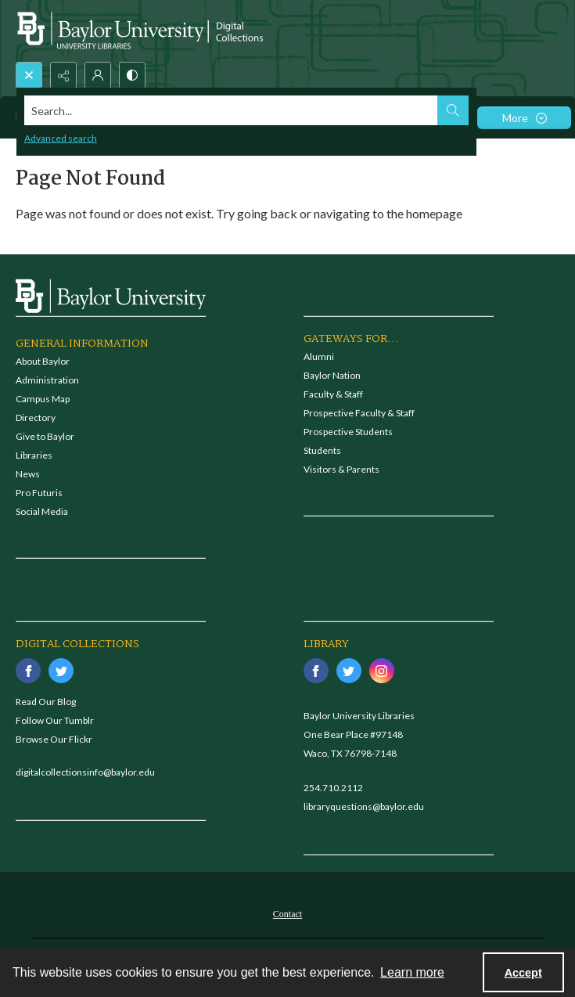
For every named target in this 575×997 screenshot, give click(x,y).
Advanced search (60, 138)
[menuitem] (287, 912)
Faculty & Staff (333, 394)
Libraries (34, 455)
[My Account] (97, 75)
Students (322, 450)
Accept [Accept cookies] (523, 972)
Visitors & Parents (341, 469)
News (28, 474)
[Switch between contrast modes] (132, 75)
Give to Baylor (45, 436)
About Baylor (43, 361)
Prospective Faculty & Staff (359, 413)
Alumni (319, 356)
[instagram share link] (381, 670)
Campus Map (43, 399)
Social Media (42, 511)
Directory (36, 417)
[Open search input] (28, 75)
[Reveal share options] (63, 75)
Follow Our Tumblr (55, 720)
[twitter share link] (61, 670)
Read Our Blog (46, 701)
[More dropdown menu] (524, 117)
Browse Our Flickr (54, 739)
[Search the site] (231, 110)
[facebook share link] (28, 670)
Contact (287, 914)
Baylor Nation (332, 375)
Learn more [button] (412, 972)
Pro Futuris (39, 492)
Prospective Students (348, 431)
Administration (47, 380)
